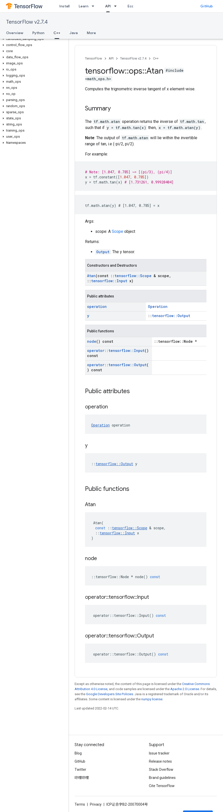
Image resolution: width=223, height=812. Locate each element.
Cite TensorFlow (162, 786)
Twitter (80, 769)
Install (64, 6)
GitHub (206, 6)
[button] (33, 39)
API (111, 58)
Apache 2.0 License (184, 689)
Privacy (96, 804)
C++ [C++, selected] (56, 33)
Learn (83, 6)
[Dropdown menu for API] (117, 6)
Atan (91, 275)
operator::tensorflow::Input (116, 350)
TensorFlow (93, 58)
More (91, 33)
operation (97, 306)
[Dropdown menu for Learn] (94, 6)
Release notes (160, 761)
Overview (14, 33)
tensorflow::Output (171, 315)
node (91, 341)
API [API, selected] (108, 6)
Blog (78, 753)
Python (38, 33)
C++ (156, 58)
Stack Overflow (161, 769)
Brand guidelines (162, 778)
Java (73, 33)
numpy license (151, 699)
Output (102, 251)
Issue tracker (159, 753)
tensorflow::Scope (133, 275)
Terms (80, 804)
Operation (158, 306)
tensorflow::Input (109, 280)
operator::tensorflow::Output (117, 364)
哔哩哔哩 (82, 778)
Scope (117, 231)
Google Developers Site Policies (109, 694)
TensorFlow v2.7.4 (27, 22)
